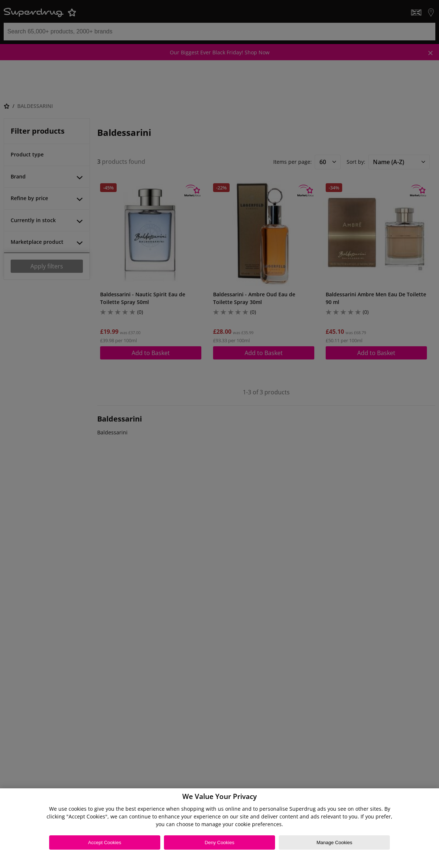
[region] (219, 822)
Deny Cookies (219, 842)
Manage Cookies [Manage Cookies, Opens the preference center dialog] (334, 842)
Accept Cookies (104, 842)
